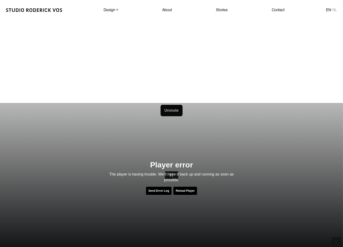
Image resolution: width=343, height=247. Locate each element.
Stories (222, 9)
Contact (278, 9)
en (328, 9)
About (167, 9)
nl (334, 9)
